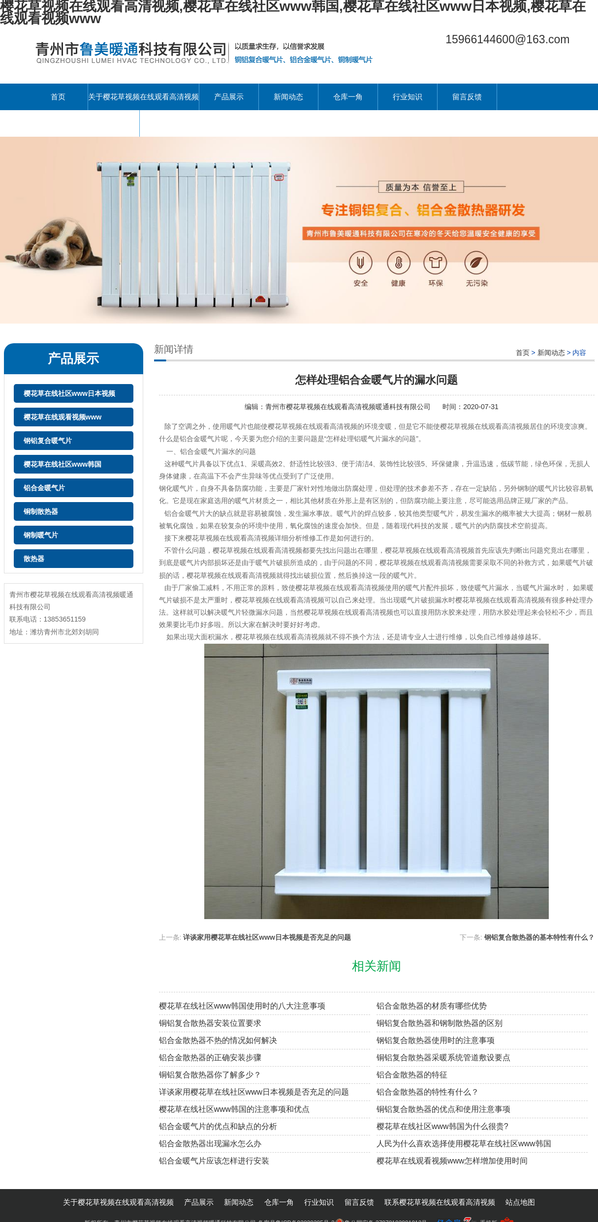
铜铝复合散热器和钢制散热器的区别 (440, 1023)
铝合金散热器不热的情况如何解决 (218, 1040)
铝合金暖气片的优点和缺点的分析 (218, 1126)
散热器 (34, 559)
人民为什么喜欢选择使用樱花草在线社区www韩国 (464, 1143)
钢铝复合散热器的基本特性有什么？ (539, 937)
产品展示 (229, 96)
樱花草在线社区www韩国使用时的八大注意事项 (242, 1006)
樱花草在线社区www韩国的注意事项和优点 (234, 1109)
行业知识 (407, 96)
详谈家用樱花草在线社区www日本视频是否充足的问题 (267, 937)
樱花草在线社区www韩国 (63, 464)
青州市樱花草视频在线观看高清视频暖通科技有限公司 (349, 407)
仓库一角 (348, 96)
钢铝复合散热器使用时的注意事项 (436, 1040)
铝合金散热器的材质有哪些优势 (432, 1006)
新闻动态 (288, 96)
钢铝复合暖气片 (48, 441)
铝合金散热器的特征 (412, 1075)
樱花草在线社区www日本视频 (70, 393)
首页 (58, 96)
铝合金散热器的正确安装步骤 (210, 1057)
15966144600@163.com (507, 39)
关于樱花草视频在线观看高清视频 (143, 96)
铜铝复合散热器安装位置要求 (210, 1023)
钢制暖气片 (41, 535)
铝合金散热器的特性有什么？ (428, 1092)
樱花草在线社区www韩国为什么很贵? (442, 1126)
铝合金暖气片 (44, 488)
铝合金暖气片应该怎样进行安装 (214, 1161)
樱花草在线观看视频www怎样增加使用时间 (452, 1161)
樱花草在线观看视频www (63, 417)
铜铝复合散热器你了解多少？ (210, 1075)
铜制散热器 (41, 511)
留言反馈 (467, 96)
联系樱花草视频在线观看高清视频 (84, 123)
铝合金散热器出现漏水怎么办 (210, 1143)
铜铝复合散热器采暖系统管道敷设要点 (443, 1057)
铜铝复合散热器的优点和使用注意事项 (443, 1109)
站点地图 (520, 1202)
